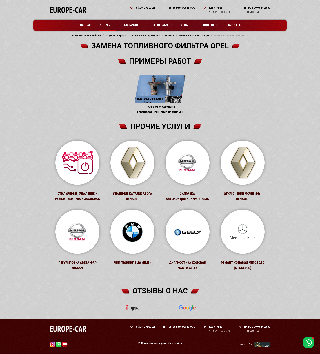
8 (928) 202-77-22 (145, 7)
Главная (84, 25)
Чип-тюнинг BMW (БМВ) (132, 263)
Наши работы (162, 25)
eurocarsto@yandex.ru (182, 7)
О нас (187, 25)
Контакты (210, 25)
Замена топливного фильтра (194, 35)
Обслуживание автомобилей (86, 35)
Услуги (107, 25)
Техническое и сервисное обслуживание (152, 35)
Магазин (133, 25)
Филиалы (234, 25)
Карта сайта (175, 343)
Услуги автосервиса (116, 35)
